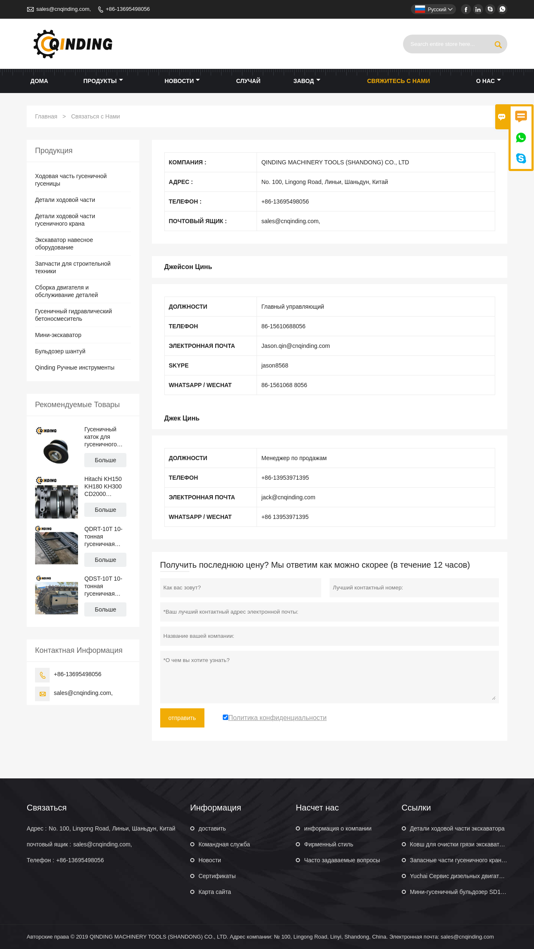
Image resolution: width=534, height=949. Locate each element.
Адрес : (37, 828)
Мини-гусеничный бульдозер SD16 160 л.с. (468, 892)
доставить (212, 828)
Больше (105, 460)
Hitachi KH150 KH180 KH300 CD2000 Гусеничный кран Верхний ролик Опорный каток (107, 487)
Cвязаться (47, 807)
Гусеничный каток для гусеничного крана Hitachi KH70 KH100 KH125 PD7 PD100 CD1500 (104, 437)
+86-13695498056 (128, 9)
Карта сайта (215, 892)
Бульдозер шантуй (60, 351)
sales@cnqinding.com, (63, 9)
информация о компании (337, 828)
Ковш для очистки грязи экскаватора (459, 844)
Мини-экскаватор (58, 335)
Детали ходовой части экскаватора (457, 828)
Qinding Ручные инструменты (74, 367)
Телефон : (40, 860)
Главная (46, 116)
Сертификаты (217, 876)
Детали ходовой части (65, 199)
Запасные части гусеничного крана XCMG (467, 860)
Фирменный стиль (328, 844)
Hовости (210, 860)
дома (39, 81)
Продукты (103, 81)
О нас (488, 81)
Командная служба (224, 844)
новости (182, 81)
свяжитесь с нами (398, 81)
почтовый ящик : (49, 844)
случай (248, 81)
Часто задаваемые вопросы (342, 860)
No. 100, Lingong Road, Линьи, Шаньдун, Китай (112, 828)
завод (306, 81)
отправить (182, 718)
